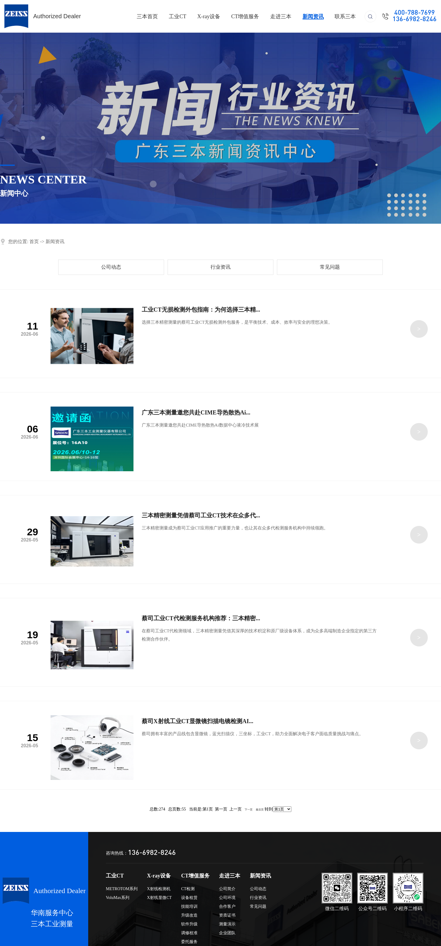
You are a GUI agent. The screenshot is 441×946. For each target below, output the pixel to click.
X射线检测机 (159, 889)
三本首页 (147, 16)
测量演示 (227, 924)
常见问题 (330, 267)
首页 (34, 241)
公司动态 (111, 267)
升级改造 (189, 915)
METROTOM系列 (122, 889)
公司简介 (227, 889)
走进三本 (280, 16)
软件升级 (189, 924)
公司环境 (227, 897)
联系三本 (345, 16)
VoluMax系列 (117, 897)
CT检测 (188, 889)
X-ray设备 (208, 16)
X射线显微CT (159, 897)
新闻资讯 (313, 16)
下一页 (249, 809)
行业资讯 (220, 267)
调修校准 (189, 933)
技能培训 (189, 906)
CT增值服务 (245, 16)
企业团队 (227, 933)
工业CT (177, 16)
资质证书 (227, 915)
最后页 (260, 809)
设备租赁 (189, 897)
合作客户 (227, 906)
